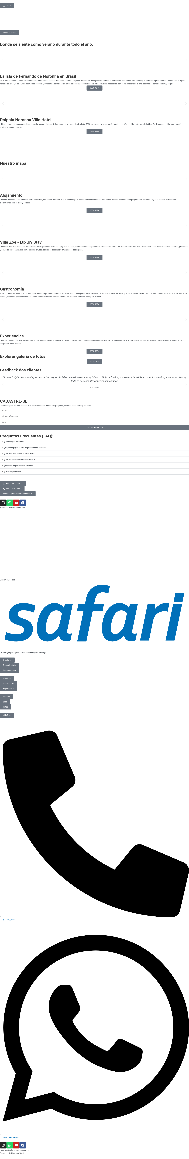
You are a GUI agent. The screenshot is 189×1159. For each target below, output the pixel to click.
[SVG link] (94, 613)
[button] (3, 60)
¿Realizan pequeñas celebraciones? (19, 465)
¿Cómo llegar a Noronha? (15, 441)
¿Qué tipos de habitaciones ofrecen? (20, 459)
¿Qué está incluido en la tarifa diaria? (20, 453)
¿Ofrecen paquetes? (12, 471)
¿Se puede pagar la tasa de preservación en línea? (25, 447)
